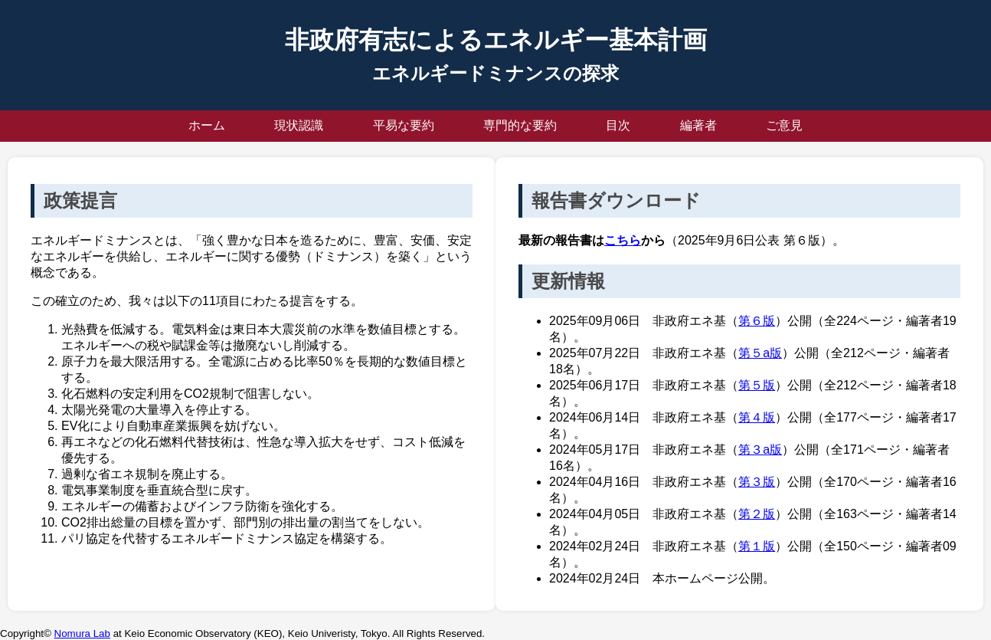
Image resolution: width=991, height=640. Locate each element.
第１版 (756, 546)
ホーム (206, 125)
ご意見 (784, 125)
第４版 (756, 417)
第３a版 (760, 449)
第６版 (756, 320)
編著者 (698, 125)
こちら (622, 240)
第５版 (756, 385)
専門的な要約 (520, 125)
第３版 (756, 481)
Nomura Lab (82, 633)
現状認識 (298, 125)
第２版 (756, 513)
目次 (618, 125)
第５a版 (760, 352)
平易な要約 (403, 125)
